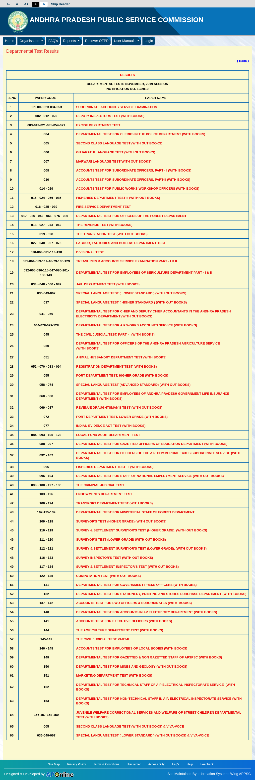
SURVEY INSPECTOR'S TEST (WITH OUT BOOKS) (114, 558)
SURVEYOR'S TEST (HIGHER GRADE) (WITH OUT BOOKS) (121, 521)
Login (148, 41)
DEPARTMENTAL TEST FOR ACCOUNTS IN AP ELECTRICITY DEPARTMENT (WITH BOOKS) (146, 612)
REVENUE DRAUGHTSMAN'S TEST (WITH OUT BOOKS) (119, 407)
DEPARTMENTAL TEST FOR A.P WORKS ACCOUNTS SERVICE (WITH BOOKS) (136, 325)
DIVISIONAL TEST (90, 252)
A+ (26, 4)
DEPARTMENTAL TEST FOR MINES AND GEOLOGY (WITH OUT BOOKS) (131, 666)
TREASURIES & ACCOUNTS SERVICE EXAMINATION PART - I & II (126, 261)
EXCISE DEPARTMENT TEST (98, 125)
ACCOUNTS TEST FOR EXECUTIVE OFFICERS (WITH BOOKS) (124, 621)
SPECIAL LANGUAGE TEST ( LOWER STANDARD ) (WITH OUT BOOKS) (131, 293)
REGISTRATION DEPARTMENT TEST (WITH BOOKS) (116, 366)
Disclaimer (134, 764)
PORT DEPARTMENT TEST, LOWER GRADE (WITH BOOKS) (122, 417)
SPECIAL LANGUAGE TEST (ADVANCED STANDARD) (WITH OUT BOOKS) (133, 385)
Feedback (207, 764)
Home (9, 41)
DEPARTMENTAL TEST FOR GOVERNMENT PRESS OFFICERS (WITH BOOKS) (136, 585)
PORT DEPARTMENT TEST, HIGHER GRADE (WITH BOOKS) (122, 375)
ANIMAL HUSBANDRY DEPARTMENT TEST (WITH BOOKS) (121, 357)
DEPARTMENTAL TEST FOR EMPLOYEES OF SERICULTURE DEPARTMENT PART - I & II (144, 272)
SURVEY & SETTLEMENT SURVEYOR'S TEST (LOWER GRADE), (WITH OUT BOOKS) (141, 548)
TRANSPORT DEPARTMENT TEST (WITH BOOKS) (114, 503)
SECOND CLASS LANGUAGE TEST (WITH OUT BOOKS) (119, 143)
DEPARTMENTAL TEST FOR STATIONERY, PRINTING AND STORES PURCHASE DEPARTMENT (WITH (161, 594)
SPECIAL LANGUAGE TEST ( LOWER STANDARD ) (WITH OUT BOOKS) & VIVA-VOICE (142, 735)
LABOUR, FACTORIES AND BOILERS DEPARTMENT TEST (121, 243)
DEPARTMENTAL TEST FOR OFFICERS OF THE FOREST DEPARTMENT (131, 216)
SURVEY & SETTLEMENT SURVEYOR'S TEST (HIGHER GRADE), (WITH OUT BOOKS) (141, 530)
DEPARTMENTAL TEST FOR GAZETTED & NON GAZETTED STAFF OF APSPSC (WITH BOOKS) (149, 657)
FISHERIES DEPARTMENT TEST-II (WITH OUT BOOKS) (118, 198)
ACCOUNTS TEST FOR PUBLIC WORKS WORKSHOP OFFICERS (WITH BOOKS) (137, 188)
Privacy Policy (76, 764)
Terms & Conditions (106, 764)
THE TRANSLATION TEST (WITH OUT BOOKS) (111, 234)
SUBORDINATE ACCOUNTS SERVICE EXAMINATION (116, 107)
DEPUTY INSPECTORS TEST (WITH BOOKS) (110, 116)
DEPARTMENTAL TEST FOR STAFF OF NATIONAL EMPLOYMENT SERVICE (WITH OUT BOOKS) (150, 476)
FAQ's (53, 41)
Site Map (54, 764)
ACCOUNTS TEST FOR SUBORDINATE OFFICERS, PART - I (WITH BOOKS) (133, 170)
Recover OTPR (97, 41)
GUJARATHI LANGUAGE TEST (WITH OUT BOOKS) (115, 152)
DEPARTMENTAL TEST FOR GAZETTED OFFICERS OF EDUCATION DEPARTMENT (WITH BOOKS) (152, 444)
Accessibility (156, 764)
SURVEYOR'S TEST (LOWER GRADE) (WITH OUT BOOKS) (121, 539)
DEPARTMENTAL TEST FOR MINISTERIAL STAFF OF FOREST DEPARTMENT (135, 512)
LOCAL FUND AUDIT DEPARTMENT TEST (108, 435)
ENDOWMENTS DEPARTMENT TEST (104, 494)
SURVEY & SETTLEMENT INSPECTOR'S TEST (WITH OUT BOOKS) (127, 566)
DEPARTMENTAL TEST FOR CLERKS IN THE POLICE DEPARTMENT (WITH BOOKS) (140, 134)
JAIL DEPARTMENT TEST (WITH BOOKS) (107, 284)
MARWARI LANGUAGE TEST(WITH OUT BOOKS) (113, 161)
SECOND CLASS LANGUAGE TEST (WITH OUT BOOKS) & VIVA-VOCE (130, 726)
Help (190, 764)
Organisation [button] (29, 41)
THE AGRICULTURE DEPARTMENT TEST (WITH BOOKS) (119, 630)
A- (8, 4)
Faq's (175, 764)
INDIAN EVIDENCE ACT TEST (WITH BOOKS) (110, 426)
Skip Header (60, 4)
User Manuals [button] (125, 41)
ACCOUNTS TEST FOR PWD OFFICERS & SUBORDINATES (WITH (134, 603)
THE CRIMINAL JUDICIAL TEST (100, 485)
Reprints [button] (70, 41)
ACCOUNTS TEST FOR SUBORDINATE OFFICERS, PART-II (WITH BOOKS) (133, 179)
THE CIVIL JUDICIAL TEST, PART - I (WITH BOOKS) (115, 334)
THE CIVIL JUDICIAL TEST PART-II (102, 639)
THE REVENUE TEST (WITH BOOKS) (104, 225)
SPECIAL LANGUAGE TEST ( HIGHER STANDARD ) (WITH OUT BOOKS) (131, 302)
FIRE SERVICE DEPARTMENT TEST (103, 207)
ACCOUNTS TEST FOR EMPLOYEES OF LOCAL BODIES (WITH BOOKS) (131, 648)
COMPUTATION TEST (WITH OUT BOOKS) (108, 576)
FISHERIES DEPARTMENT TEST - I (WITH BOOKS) (114, 467)
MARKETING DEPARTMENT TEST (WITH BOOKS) (114, 675)
